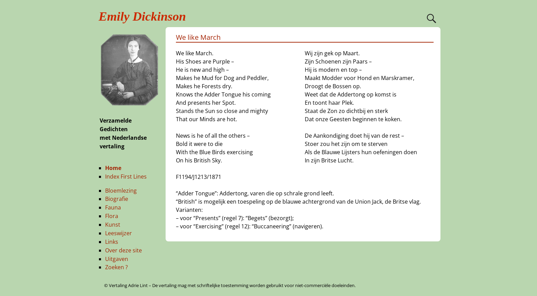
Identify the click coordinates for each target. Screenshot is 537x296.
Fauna (113, 207)
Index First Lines (126, 176)
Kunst (112, 224)
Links (111, 242)
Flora (111, 216)
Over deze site (123, 250)
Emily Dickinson (142, 16)
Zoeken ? (116, 267)
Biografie (116, 199)
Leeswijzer (118, 233)
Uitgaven (116, 259)
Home (113, 168)
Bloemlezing (121, 190)
